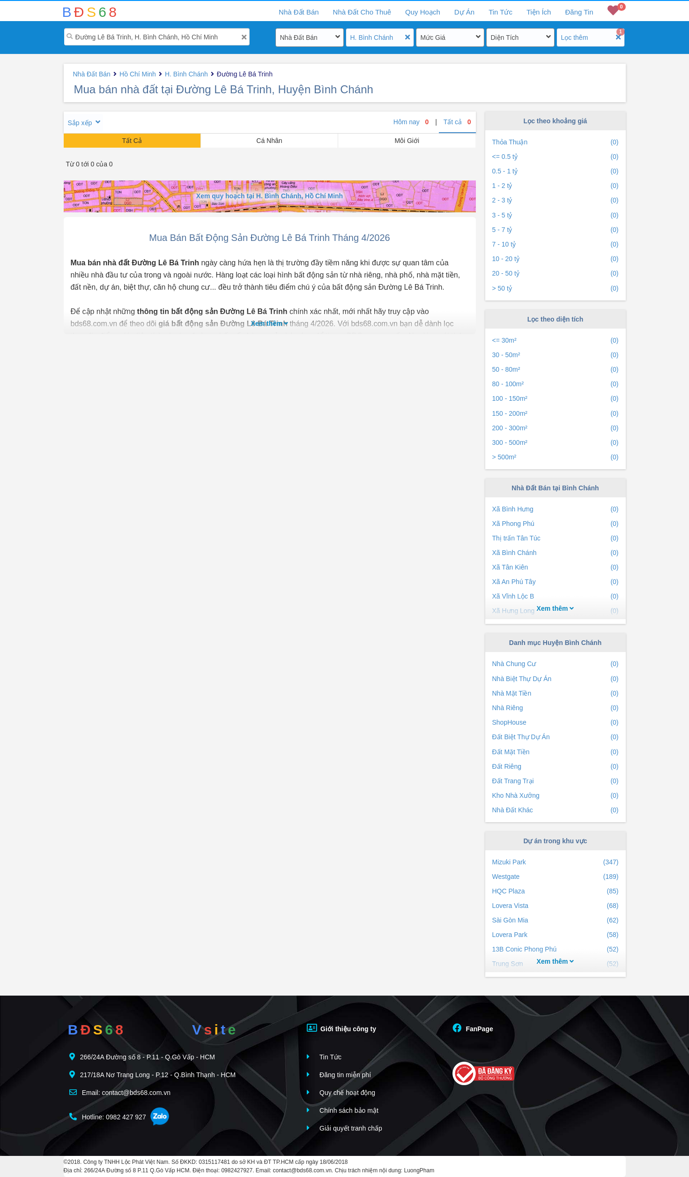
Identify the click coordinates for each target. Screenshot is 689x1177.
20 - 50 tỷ (555, 273)
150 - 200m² (555, 414)
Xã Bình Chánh (555, 553)
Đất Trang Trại (555, 781)
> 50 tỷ (555, 288)
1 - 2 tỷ (555, 186)
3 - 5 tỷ (555, 215)
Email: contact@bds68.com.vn (119, 1092)
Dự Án (464, 12)
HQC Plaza (555, 891)
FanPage (472, 1028)
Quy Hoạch (422, 12)
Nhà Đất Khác (555, 810)
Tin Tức (500, 12)
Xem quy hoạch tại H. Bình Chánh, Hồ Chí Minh (269, 196)
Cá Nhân (269, 140)
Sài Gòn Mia (555, 920)
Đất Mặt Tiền (555, 752)
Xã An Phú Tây (555, 582)
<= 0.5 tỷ (555, 157)
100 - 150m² (555, 399)
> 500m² (555, 457)
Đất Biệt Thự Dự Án (555, 737)
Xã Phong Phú (555, 524)
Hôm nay (411, 122)
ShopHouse (555, 722)
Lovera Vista (555, 906)
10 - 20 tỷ (555, 259)
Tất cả (457, 122)
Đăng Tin (579, 12)
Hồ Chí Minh (137, 74)
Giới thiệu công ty (341, 1028)
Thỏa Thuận (555, 142)
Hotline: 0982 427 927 (107, 1117)
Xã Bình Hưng (555, 509)
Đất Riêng (555, 766)
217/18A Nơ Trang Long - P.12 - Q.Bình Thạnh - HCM (152, 1075)
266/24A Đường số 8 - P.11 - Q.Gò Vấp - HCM (142, 1057)
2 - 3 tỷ (555, 200)
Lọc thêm (574, 37)
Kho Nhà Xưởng (555, 796)
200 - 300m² (555, 428)
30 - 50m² (555, 355)
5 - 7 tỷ (555, 230)
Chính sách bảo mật (342, 1110)
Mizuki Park (555, 862)
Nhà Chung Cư (555, 664)
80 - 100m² (555, 384)
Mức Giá (433, 37)
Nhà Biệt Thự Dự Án (555, 679)
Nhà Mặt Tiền (555, 693)
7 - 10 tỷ (555, 244)
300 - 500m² (555, 443)
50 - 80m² (555, 369)
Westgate (555, 877)
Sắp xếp (80, 123)
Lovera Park (555, 935)
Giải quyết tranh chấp (344, 1128)
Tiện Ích (538, 12)
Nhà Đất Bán (299, 37)
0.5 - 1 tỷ (555, 171)
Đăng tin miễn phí (339, 1075)
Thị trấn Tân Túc (555, 538)
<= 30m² (555, 340)
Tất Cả (131, 140)
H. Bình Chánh (371, 37)
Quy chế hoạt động (341, 1092)
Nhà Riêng (555, 708)
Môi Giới (406, 140)
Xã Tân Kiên (555, 567)
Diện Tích (505, 37)
